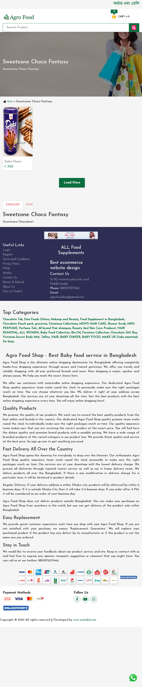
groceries (41, 323)
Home (8, 101)
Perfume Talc (28, 328)
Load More (72, 182)
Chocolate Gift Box (124, 332)
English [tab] (13, 204)
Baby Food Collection (55, 332)
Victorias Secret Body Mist (21, 337)
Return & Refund (13, 282)
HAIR (55, 337)
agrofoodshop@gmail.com (67, 297)
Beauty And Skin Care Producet (94, 328)
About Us (9, 286)
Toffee (45, 337)
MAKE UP (108, 337)
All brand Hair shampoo (54, 328)
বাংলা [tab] (29, 204)
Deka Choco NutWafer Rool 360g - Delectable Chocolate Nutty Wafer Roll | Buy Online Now (16, 162)
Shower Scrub (117, 323)
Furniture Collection (95, 332)
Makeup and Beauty (65, 319)
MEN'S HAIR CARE (92, 323)
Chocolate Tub (13, 319)
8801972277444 (69, 288)
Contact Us (10, 277)
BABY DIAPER (70, 337)
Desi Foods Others (36, 319)
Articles (7, 273)
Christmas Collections (63, 323)
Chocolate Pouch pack (18, 323)
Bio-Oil (76, 332)
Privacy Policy (11, 263)
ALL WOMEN (29, 332)
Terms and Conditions (16, 259)
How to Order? (12, 291)
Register (8, 254)
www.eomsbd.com (84, 619)
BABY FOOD (91, 337)
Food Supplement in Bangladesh (102, 319)
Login (6, 250)
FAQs (6, 268)
